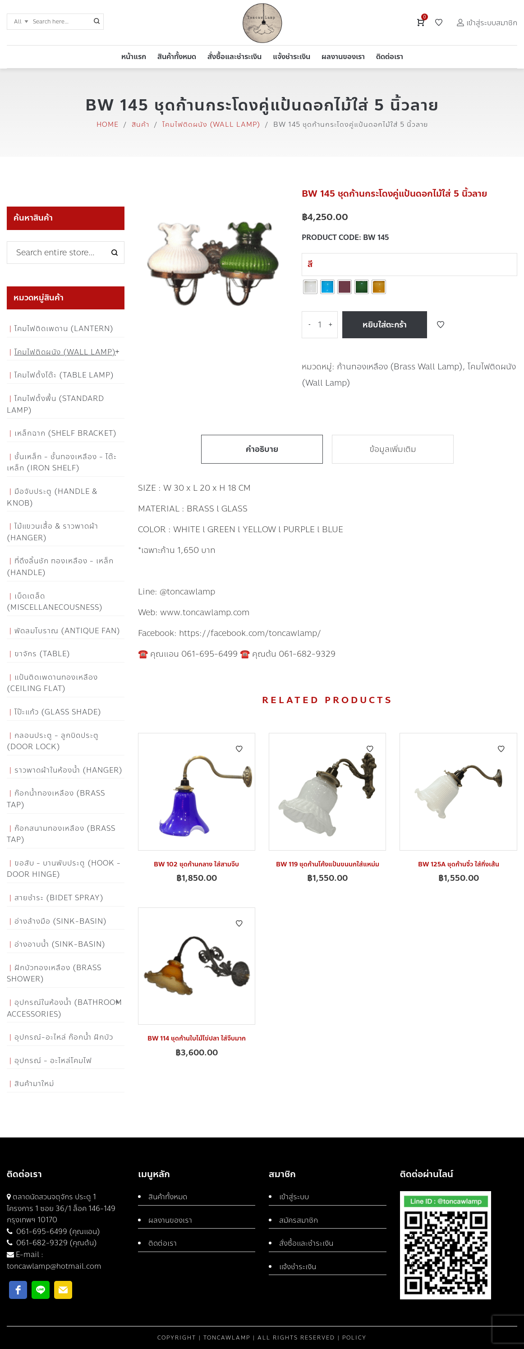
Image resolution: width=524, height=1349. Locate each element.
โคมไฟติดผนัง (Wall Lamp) (211, 124)
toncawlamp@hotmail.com (54, 1266)
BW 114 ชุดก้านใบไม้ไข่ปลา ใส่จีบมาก (196, 1038)
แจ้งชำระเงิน (297, 1266)
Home (108, 124)
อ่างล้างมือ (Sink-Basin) (60, 921)
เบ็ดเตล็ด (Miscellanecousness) (55, 601)
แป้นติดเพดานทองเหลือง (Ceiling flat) (52, 683)
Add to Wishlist (441, 324)
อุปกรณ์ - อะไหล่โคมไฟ (53, 1060)
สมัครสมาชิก (298, 1220)
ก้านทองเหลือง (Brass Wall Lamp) (400, 366)
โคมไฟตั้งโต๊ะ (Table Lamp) (64, 375)
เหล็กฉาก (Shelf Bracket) (65, 433)
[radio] (310, 287)
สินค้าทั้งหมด (167, 1196)
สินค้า (140, 124)
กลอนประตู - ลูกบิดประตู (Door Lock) (53, 741)
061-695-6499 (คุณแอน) (57, 1231)
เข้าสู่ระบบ (294, 1196)
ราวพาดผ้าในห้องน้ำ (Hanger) (68, 770)
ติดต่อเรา (162, 1243)
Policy (354, 1338)
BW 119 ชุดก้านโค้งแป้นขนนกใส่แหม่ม (327, 864)
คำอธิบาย (262, 449)
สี (310, 264)
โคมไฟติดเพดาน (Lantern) (64, 328)
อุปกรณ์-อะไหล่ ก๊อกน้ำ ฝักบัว (63, 1037)
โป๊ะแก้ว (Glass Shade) (57, 712)
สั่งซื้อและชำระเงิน (306, 1243)
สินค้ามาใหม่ (34, 1083)
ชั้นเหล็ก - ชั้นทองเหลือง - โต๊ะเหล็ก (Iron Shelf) (62, 462)
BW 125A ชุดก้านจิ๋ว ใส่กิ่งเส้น (458, 864)
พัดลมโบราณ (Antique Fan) (67, 630)
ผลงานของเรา (170, 1220)
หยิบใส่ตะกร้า (385, 324)
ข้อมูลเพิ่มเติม (392, 449)
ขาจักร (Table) (42, 653)
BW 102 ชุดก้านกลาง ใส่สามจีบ (196, 864)
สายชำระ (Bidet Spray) (59, 897)
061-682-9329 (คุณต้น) (55, 1242)
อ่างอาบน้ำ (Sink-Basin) (60, 944)
